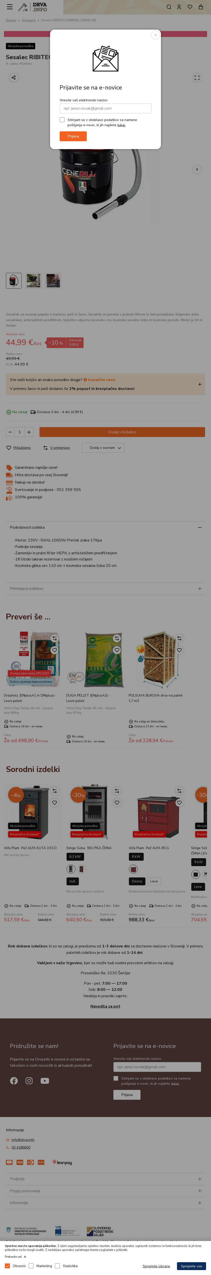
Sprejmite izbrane (156, 1266)
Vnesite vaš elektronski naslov (83, 100)
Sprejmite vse (191, 1266)
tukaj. (121, 124)
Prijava (73, 136)
